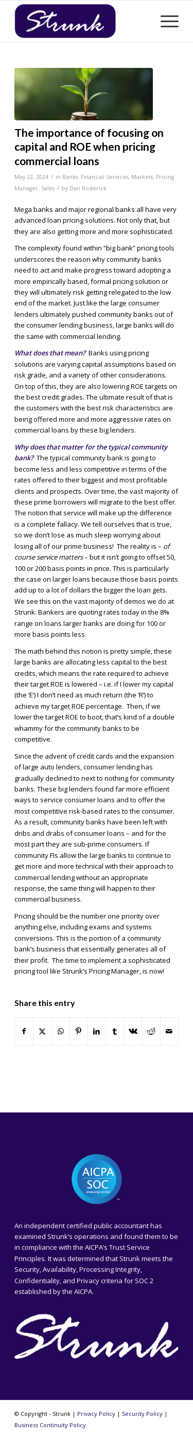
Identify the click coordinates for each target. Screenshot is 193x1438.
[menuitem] (164, 21)
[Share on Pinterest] (78, 1031)
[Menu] (164, 21)
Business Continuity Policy (50, 1425)
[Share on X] (42, 1031)
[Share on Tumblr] (115, 1031)
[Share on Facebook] (24, 1031)
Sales (48, 188)
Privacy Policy (96, 1413)
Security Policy (142, 1413)
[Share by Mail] (169, 1031)
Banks (70, 177)
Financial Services (104, 177)
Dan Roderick (88, 188)
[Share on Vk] (133, 1031)
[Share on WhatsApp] (60, 1031)
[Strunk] (80, 21)
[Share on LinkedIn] (97, 1031)
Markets (142, 177)
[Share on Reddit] (151, 1031)
